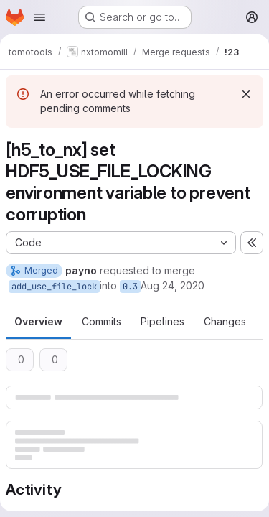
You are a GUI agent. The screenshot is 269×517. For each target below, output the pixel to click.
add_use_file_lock (54, 286)
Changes (225, 321)
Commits (101, 321)
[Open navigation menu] (39, 17)
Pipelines (162, 321)
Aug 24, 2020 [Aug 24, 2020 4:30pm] (172, 285)
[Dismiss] (246, 94)
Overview (38, 321)
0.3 (130, 286)
